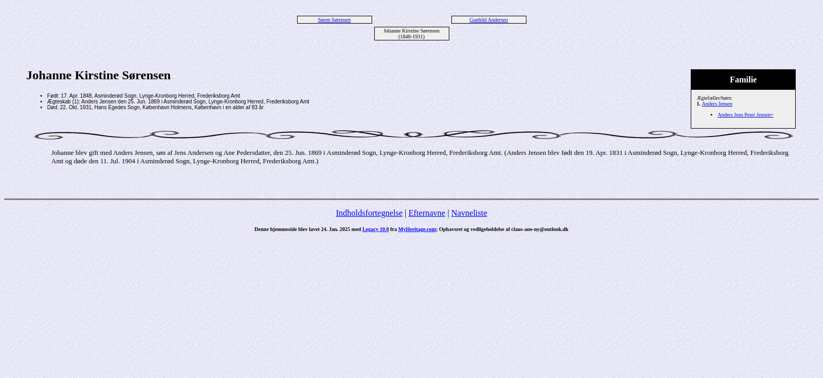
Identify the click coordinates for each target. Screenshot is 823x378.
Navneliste (469, 212)
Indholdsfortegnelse (369, 212)
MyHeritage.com (417, 229)
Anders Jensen (717, 104)
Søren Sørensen (334, 20)
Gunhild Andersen (488, 20)
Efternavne (426, 212)
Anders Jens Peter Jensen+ (745, 115)
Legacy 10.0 (375, 229)
